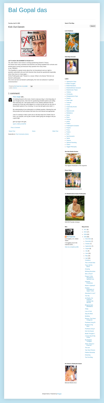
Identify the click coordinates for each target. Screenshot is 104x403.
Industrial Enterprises (89, 282)
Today (86, 309)
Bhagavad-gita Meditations (89, 305)
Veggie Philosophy (71, 146)
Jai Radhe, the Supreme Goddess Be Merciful (89, 300)
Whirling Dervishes (90, 271)
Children (68, 92)
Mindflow (87, 316)
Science (15, 87)
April (86, 258)
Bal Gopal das (27, 9)
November (88, 241)
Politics (68, 123)
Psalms (68, 132)
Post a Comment (15, 127)
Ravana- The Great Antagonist (90, 319)
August (87, 248)
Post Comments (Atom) (22, 134)
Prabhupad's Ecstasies (72, 125)
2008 (85, 236)
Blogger (59, 394)
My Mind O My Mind (89, 325)
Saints (68, 138)
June (86, 253)
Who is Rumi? (89, 274)
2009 (85, 234)
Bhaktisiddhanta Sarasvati (73, 88)
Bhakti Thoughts (70, 83)
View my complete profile (72, 247)
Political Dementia (90, 352)
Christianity (69, 94)
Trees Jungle (16, 97)
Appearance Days (71, 81)
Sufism (68, 144)
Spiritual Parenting (71, 142)
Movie (68, 115)
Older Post (55, 131)
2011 (85, 229)
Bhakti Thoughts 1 (90, 333)
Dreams (68, 98)
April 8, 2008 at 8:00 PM (19, 124)
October (87, 243)
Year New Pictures (90, 350)
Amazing (87, 269)
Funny (68, 104)
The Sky (87, 295)
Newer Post (12, 131)
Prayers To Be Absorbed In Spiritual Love (89, 278)
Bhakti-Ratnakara (71, 85)
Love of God (88, 311)
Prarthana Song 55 (90, 322)
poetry (68, 121)
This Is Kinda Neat (90, 262)
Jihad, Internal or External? (89, 344)
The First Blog (89, 357)
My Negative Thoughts (88, 340)
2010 (85, 232)
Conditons (88, 260)
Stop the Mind (89, 313)
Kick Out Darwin (89, 331)
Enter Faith (69, 100)
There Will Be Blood (88, 265)
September (88, 246)
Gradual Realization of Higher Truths (89, 289)
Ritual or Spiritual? (90, 285)
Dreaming (87, 355)
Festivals (68, 102)
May (86, 255)
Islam (67, 109)
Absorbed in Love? (90, 293)
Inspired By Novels (71, 106)
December (88, 239)
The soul (87, 347)
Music (68, 117)
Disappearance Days (72, 96)
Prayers (68, 127)
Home (33, 131)
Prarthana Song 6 (90, 328)
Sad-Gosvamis (70, 136)
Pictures (68, 119)
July (86, 251)
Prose (68, 130)
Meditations (69, 113)
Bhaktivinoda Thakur (72, 90)
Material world (70, 111)
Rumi (67, 134)
